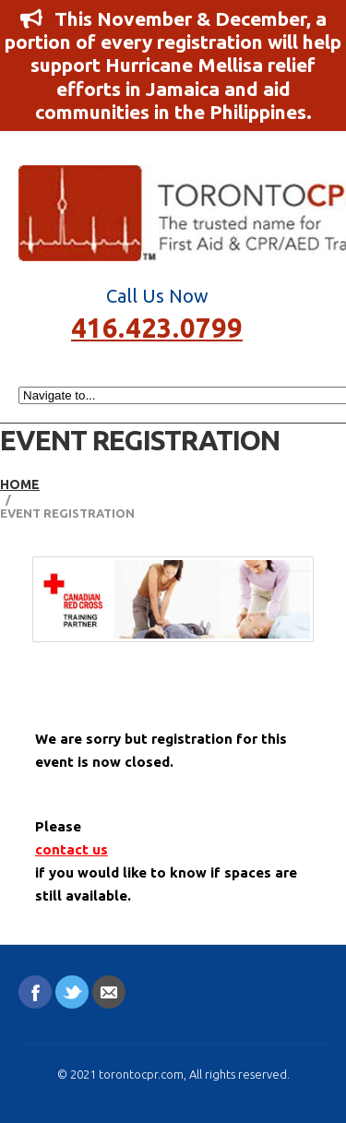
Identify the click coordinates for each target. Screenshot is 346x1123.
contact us (71, 849)
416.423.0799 (157, 326)
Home (20, 484)
